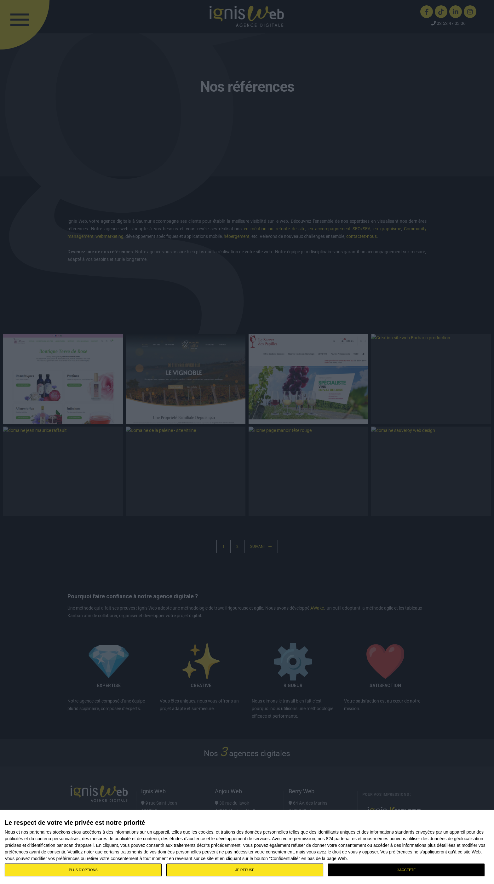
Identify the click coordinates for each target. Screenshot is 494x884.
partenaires (41, 832)
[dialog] (247, 847)
